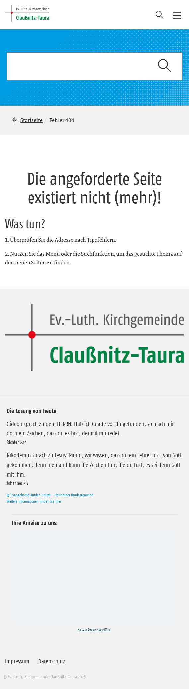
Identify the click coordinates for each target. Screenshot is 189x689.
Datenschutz (51, 661)
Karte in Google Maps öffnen (94, 629)
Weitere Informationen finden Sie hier (34, 501)
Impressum (17, 661)
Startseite (31, 120)
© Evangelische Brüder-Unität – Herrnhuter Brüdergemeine (50, 494)
